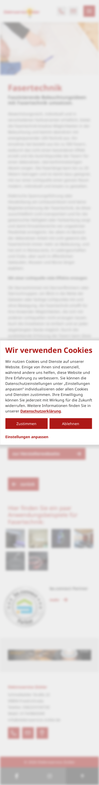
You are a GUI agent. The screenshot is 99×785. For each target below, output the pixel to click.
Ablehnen (70, 423)
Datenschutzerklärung (40, 410)
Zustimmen (26, 423)
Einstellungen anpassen (26, 436)
